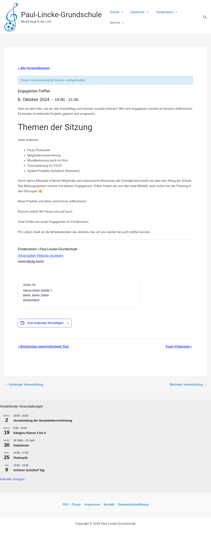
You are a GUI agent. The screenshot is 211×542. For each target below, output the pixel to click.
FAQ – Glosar (72, 504)
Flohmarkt (20, 457)
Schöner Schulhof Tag (28, 470)
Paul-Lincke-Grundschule (61, 14)
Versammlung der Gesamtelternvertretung (42, 420)
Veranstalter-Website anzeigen (41, 255)
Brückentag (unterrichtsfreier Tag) (43, 346)
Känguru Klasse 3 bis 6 (29, 433)
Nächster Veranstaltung (187, 384)
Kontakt (108, 504)
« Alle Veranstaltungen (34, 68)
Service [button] (188, 17)
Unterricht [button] (138, 17)
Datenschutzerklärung (132, 504)
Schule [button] (116, 17)
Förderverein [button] (164, 17)
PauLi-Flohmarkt (179, 346)
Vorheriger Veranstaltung (24, 384)
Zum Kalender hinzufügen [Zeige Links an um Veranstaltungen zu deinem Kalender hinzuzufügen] (45, 323)
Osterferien (21, 445)
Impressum (92, 504)
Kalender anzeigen (12, 479)
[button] (121, 17)
